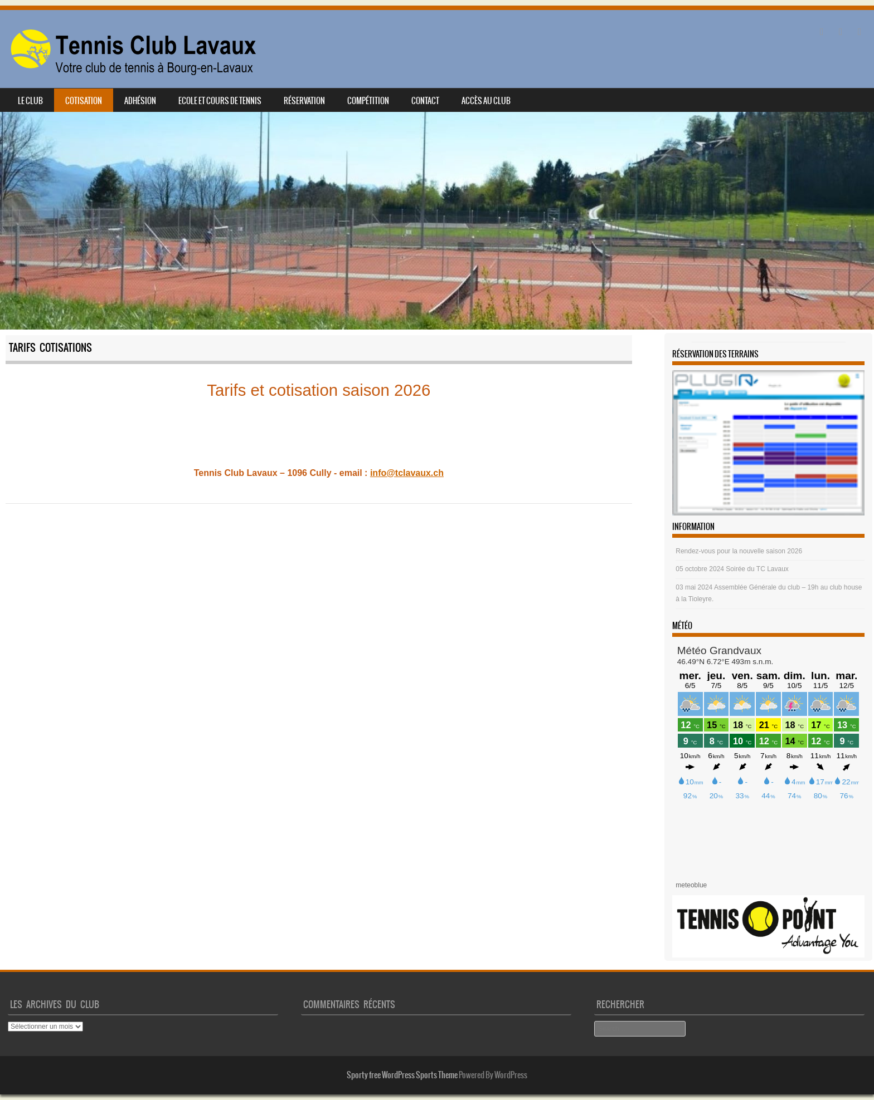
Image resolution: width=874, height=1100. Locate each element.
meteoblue (691, 885)
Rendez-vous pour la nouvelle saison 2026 (739, 551)
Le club (30, 101)
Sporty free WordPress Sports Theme (402, 1075)
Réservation (304, 101)
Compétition (368, 101)
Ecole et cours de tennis (219, 101)
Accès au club (486, 101)
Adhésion (140, 101)
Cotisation (83, 101)
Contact (425, 101)
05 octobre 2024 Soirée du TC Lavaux (732, 569)
